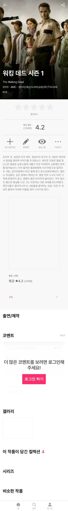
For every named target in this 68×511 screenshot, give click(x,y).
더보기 (58, 143)
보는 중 (42, 143)
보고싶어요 (10, 142)
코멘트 (26, 143)
